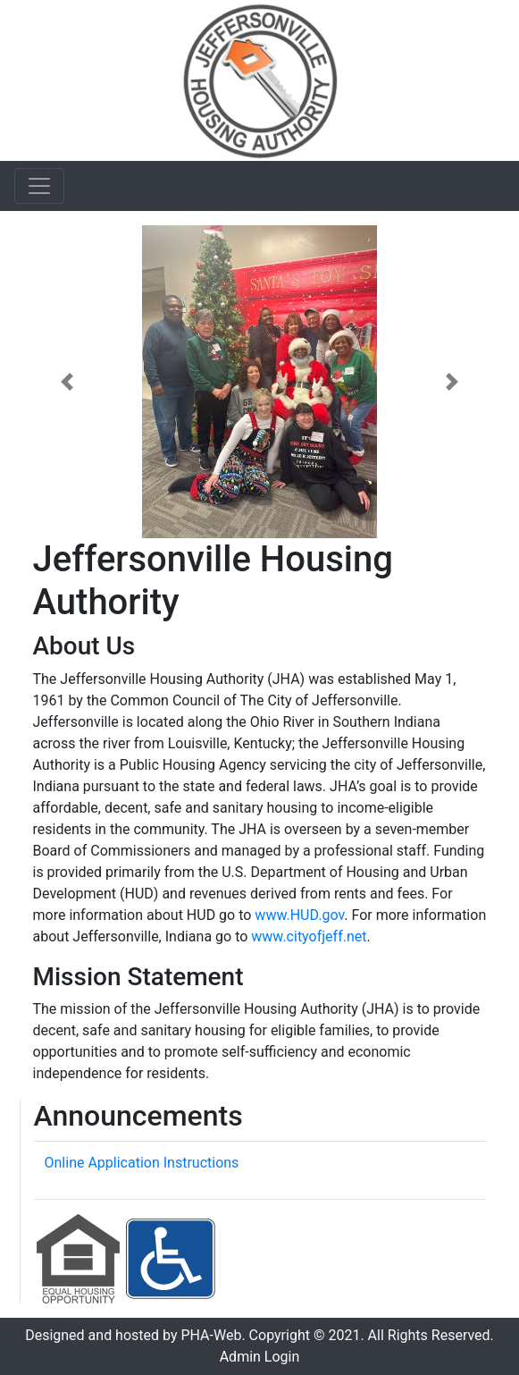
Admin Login (260, 1356)
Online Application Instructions (142, 1162)
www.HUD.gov (299, 915)
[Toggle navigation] (39, 186)
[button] (67, 381)
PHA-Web (210, 1335)
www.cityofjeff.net (308, 936)
